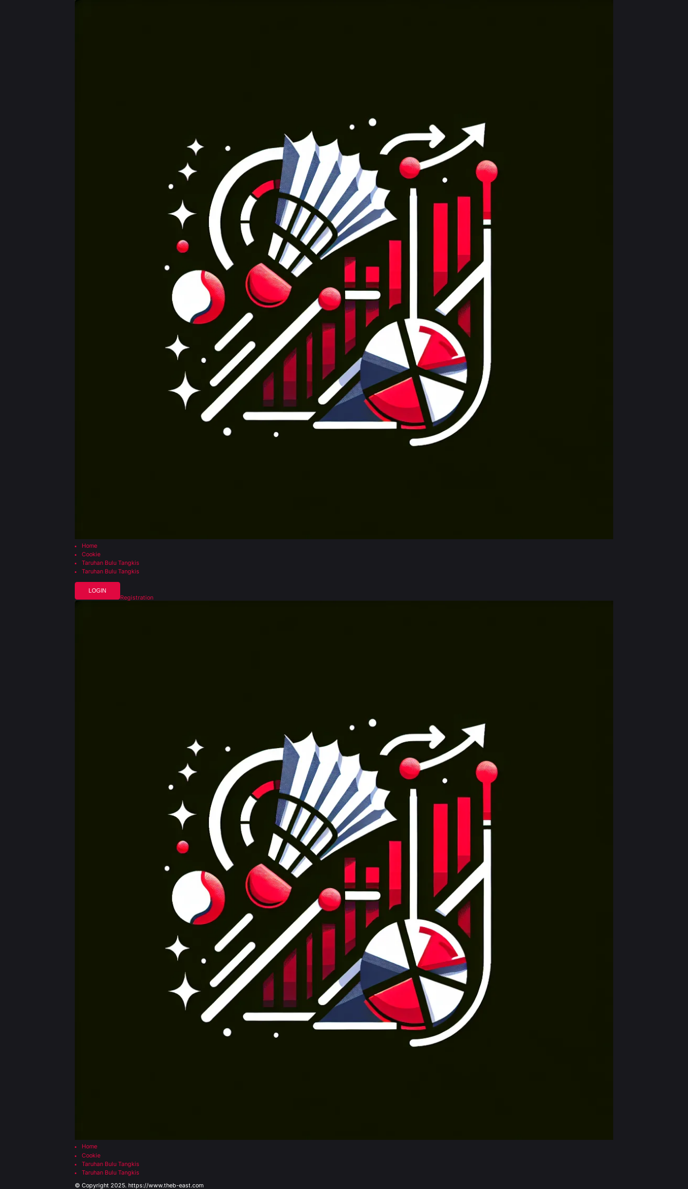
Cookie (91, 555)
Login (97, 590)
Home (89, 546)
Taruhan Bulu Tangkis (110, 563)
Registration (136, 598)
